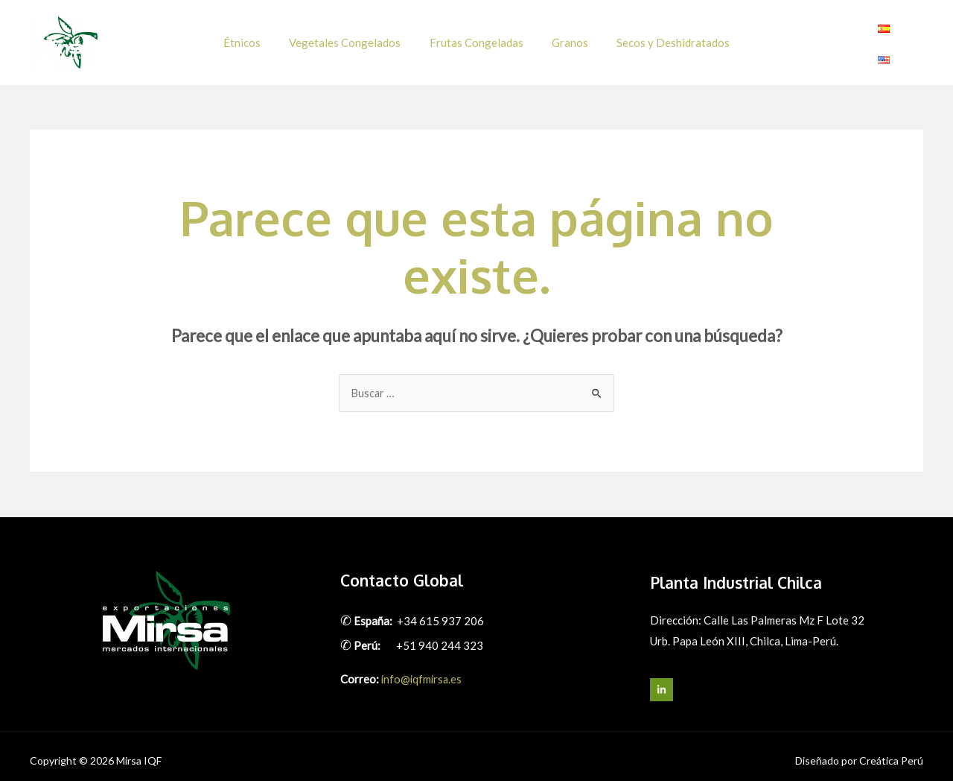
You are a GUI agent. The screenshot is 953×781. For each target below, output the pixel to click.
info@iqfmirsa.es (423, 669)
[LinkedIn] (661, 680)
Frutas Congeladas (476, 37)
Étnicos (254, 37)
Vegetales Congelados (351, 37)
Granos (564, 37)
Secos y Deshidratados (661, 37)
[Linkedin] (914, 38)
